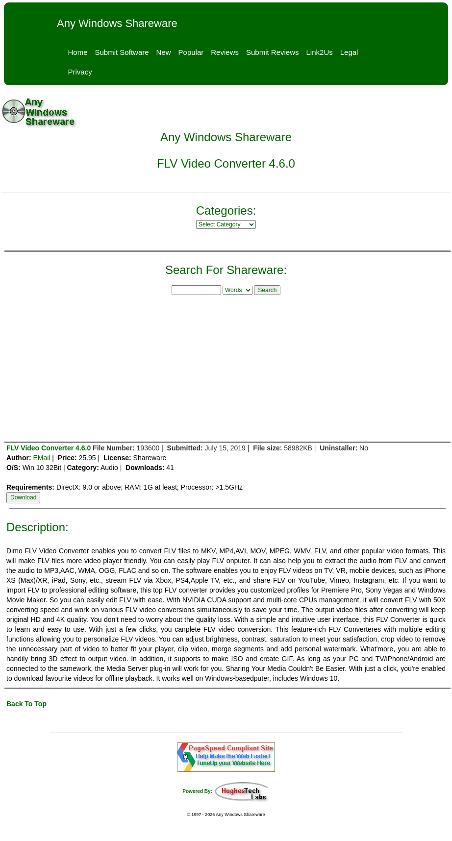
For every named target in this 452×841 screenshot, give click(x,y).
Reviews (225, 52)
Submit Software (122, 52)
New (163, 52)
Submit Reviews (272, 52)
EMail (41, 458)
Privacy (80, 72)
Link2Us (319, 52)
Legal (349, 52)
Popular (191, 52)
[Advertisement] (226, 366)
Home (78, 52)
